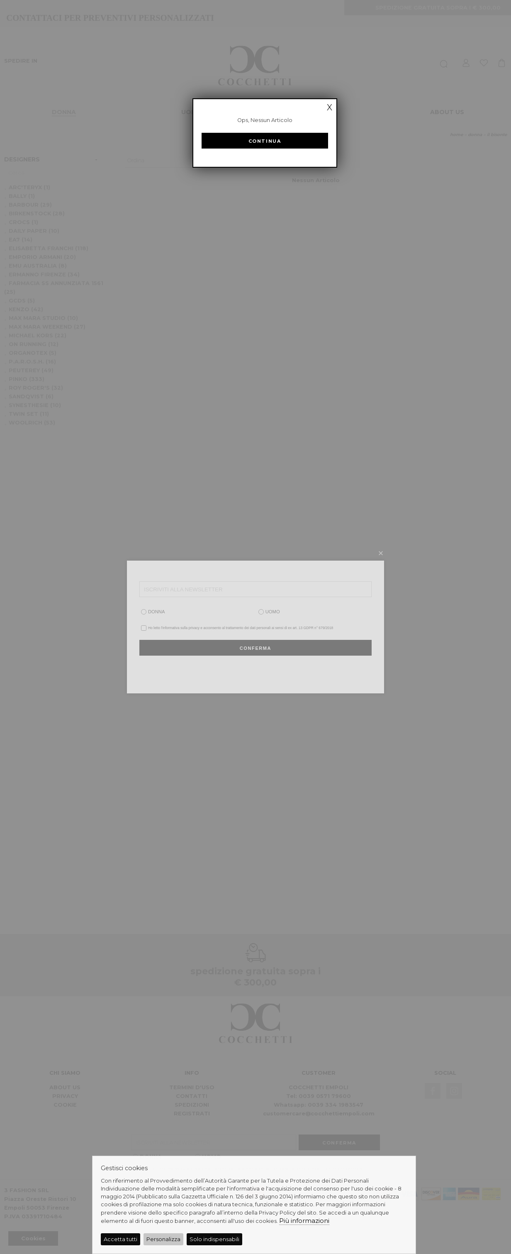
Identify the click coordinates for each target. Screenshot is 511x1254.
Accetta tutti (120, 1239)
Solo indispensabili (214, 1239)
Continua (264, 141)
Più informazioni (304, 1221)
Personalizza (163, 1239)
